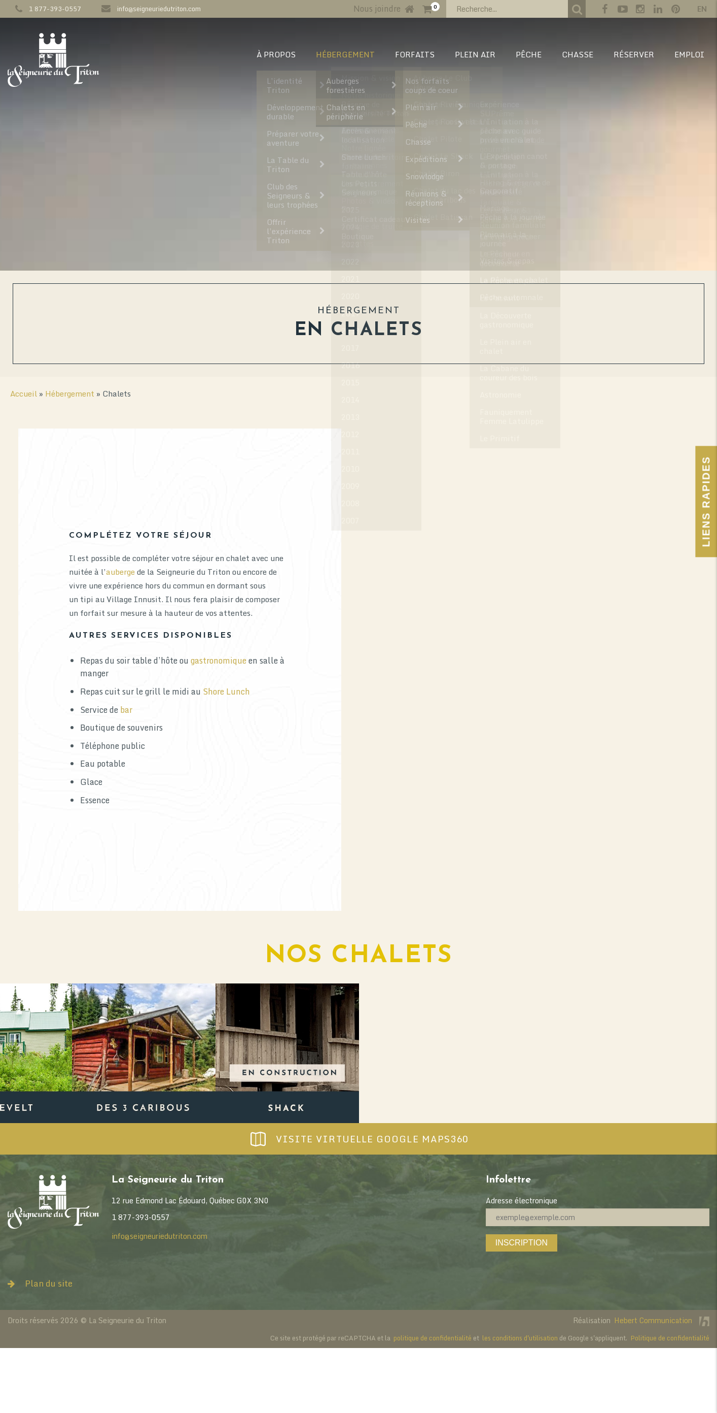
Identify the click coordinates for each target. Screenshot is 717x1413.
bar (484, 709)
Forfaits (415, 54)
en (702, 9)
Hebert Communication (661, 1320)
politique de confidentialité (432, 1338)
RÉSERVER (634, 54)
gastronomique (576, 660)
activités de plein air (214, 739)
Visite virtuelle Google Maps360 (358, 1138)
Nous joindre (377, 8)
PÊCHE (529, 54)
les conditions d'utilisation (520, 1338)
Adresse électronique (521, 1200)
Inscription (521, 1242)
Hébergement (69, 393)
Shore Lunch (584, 691)
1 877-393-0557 (55, 8)
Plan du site (40, 1283)
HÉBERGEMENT (345, 54)
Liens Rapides (705, 501)
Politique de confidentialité (669, 1338)
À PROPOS (276, 54)
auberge (478, 572)
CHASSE (577, 54)
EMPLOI (689, 54)
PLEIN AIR (475, 54)
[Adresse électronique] (597, 1217)
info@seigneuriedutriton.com (159, 8)
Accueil (23, 393)
